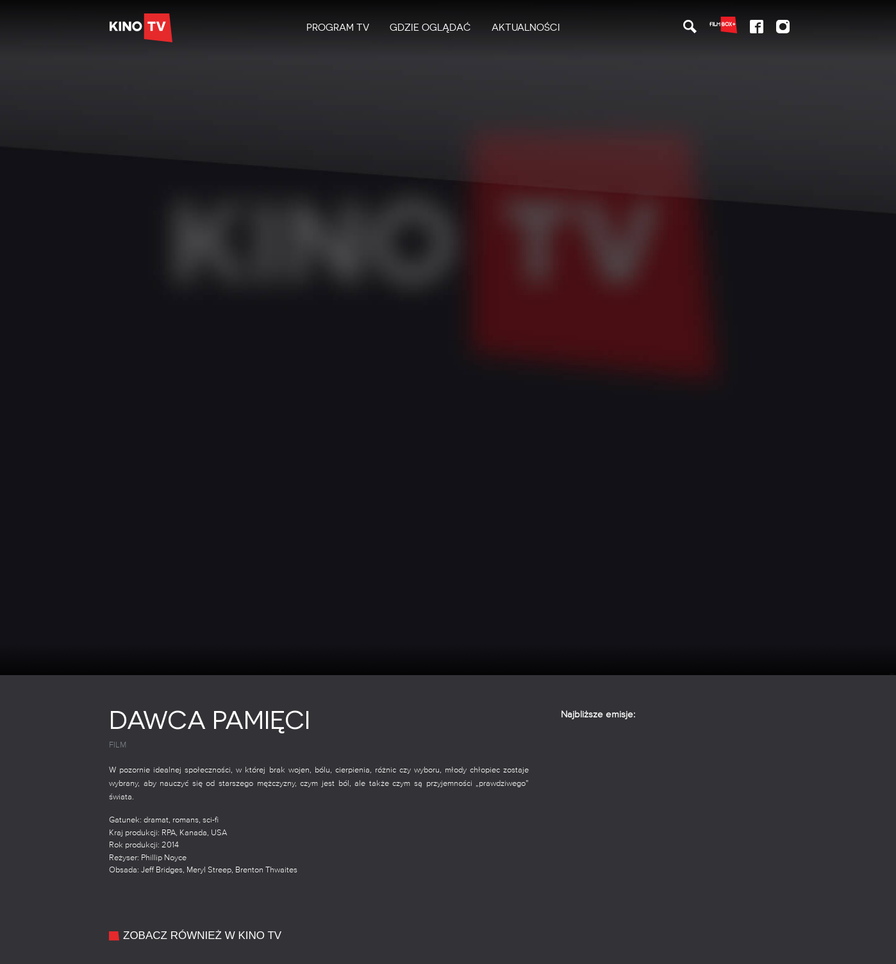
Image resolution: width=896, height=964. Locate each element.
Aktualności (526, 27)
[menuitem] (337, 28)
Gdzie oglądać (430, 27)
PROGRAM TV (337, 27)
